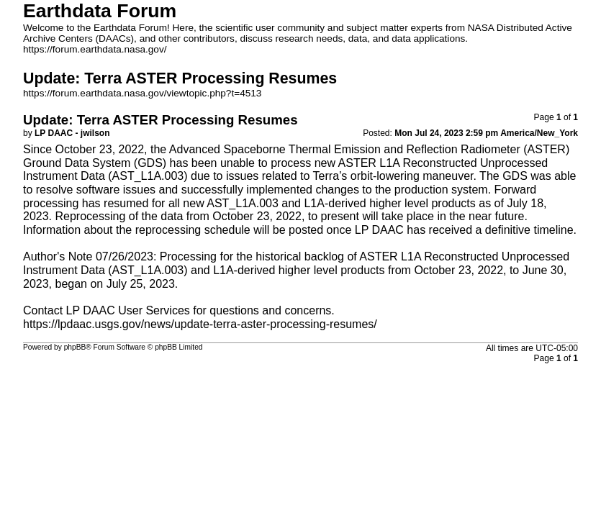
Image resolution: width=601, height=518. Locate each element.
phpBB (75, 347)
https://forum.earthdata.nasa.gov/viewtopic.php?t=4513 (142, 93)
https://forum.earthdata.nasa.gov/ (95, 49)
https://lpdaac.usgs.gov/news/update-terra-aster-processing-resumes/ (200, 324)
